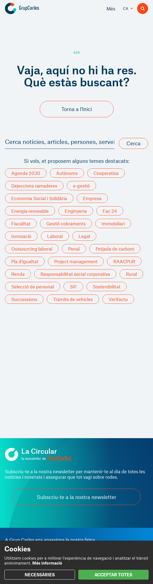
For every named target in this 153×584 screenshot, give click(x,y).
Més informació (47, 562)
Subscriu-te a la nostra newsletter (76, 497)
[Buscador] (142, 8)
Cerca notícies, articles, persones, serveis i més (59, 141)
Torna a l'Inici (76, 109)
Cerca (133, 143)
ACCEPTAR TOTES (113, 574)
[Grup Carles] (31, 8)
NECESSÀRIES (40, 574)
